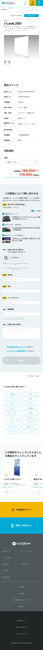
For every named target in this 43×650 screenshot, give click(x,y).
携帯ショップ (30, 427)
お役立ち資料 (5, 577)
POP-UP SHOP (12, 427)
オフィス (12, 399)
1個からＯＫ (30, 417)
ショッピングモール (12, 413)
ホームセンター (12, 431)
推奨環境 (21, 587)
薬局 (12, 408)
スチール (12, 417)
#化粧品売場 (35, 487)
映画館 (12, 394)
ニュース (24, 557)
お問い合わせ (31, 15)
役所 (12, 422)
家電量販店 (30, 408)
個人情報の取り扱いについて (17, 347)
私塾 (30, 399)
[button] (39, 494)
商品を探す (10, 7)
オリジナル (30, 403)
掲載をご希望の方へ (21, 526)
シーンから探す (6, 557)
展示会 (30, 413)
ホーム (2, 7)
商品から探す (5, 564)
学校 (30, 394)
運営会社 (21, 606)
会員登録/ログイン (21, 509)
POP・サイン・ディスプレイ (22, 7)
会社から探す (5, 570)
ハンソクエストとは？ (28, 551)
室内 (12, 403)
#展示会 (5, 487)
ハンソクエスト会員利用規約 (17, 351)
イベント (30, 431)
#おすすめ (10, 487)
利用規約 (21, 593)
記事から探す (5, 551)
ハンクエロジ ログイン (21, 634)
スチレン (30, 422)
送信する (21, 361)
